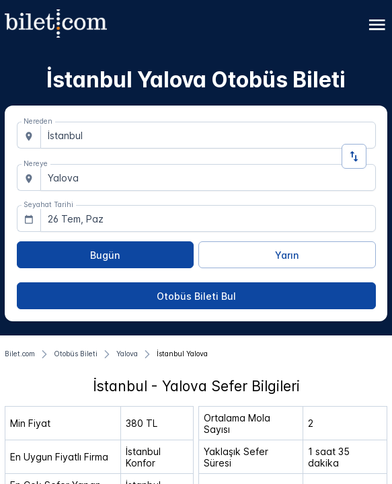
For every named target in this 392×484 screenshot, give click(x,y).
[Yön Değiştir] (354, 156)
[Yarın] (287, 254)
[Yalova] (127, 354)
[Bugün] (105, 254)
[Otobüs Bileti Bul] (196, 295)
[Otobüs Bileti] (75, 354)
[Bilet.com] (20, 354)
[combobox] (208, 135)
